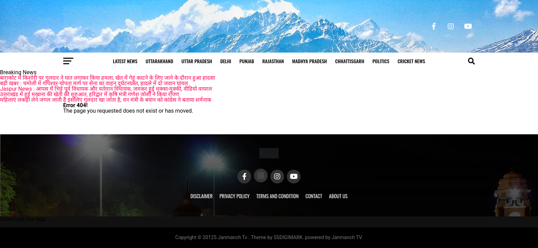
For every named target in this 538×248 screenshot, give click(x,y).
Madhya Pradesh (309, 61)
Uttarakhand (159, 61)
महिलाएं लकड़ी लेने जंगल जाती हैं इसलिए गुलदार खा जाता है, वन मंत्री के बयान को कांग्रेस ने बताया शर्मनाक (105, 100)
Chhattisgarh (349, 61)
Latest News (125, 61)
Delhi (225, 61)
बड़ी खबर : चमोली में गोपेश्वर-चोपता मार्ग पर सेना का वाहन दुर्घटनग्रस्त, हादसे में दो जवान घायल (94, 83)
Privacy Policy (235, 196)
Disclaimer (201, 196)
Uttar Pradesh (197, 61)
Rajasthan (273, 61)
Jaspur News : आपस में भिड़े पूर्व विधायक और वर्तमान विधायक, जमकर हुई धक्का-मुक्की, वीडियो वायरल (106, 89)
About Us (338, 196)
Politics (380, 61)
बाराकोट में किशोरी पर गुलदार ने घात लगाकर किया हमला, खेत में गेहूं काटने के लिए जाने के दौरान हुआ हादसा (107, 78)
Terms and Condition (277, 196)
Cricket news (411, 61)
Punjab (246, 61)
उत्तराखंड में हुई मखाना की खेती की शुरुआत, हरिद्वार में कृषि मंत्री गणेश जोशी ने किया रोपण (89, 94)
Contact (313, 196)
